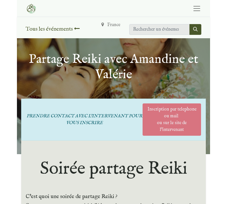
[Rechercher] (195, 29)
